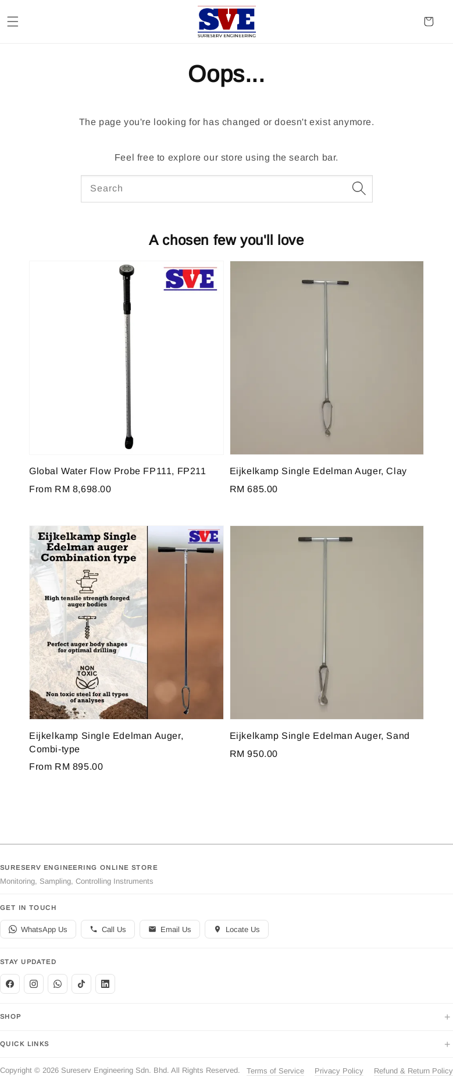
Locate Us (236, 929)
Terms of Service (275, 1070)
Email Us (169, 929)
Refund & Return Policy (413, 1070)
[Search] (359, 188)
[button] (13, 21)
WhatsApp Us (38, 929)
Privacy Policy (339, 1070)
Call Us (108, 929)
